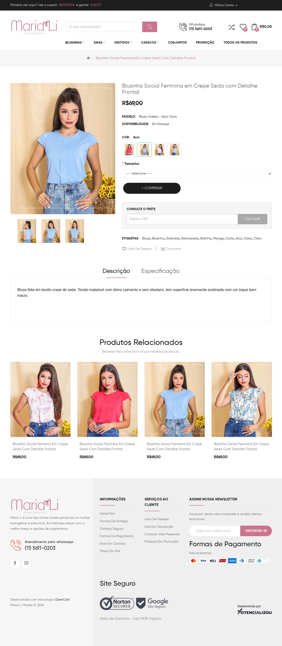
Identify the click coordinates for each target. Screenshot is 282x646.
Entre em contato (113, 543)
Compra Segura (111, 528)
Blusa (146, 238)
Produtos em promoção (162, 541)
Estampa (172, 238)
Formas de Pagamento (117, 536)
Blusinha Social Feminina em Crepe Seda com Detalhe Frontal (145, 58)
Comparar (173, 248)
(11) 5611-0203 (40, 548)
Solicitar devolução (159, 526)
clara (248, 238)
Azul (239, 238)
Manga (218, 238)
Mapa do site (110, 551)
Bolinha (205, 238)
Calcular (252, 219)
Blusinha (158, 238)
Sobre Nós (107, 513)
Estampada (189, 238)
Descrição (116, 271)
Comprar (153, 188)
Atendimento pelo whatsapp (49, 542)
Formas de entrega (114, 521)
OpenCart (62, 599)
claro (257, 238)
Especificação (160, 271)
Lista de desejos (139, 248)
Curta (230, 238)
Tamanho (131, 164)
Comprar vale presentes (162, 534)
